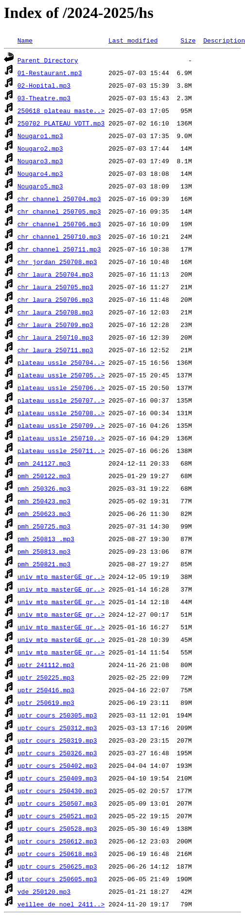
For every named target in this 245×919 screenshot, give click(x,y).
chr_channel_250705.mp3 (59, 211)
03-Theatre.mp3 (44, 97)
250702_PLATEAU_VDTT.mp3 (61, 123)
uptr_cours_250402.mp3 (57, 765)
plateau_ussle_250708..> (61, 412)
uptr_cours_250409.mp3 (57, 778)
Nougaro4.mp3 (40, 173)
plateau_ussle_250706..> (61, 387)
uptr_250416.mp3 (46, 689)
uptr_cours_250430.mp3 (57, 790)
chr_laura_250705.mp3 (55, 286)
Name (25, 40)
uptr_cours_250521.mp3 (57, 815)
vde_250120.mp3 (44, 891)
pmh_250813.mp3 (44, 551)
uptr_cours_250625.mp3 (57, 866)
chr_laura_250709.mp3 (55, 324)
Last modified (133, 40)
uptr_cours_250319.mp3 (57, 740)
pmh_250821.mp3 (44, 564)
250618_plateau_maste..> (61, 110)
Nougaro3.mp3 (40, 160)
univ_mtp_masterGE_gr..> (61, 576)
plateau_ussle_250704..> (61, 362)
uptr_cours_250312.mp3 (57, 727)
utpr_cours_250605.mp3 (57, 878)
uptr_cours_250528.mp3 (57, 828)
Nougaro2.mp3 (40, 148)
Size (187, 40)
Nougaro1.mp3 (40, 135)
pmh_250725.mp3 (44, 526)
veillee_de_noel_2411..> (61, 904)
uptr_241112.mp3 (46, 664)
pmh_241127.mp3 (44, 463)
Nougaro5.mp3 (40, 186)
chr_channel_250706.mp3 (59, 223)
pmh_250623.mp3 (44, 513)
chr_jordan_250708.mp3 (57, 261)
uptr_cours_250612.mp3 (57, 841)
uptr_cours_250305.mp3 (57, 715)
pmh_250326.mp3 (44, 488)
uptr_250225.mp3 (46, 677)
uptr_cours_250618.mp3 (57, 853)
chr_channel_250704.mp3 (59, 198)
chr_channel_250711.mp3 (59, 249)
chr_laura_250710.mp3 (55, 337)
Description (224, 40)
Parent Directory (48, 60)
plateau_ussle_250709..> (61, 425)
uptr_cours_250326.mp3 (57, 752)
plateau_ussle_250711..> (61, 450)
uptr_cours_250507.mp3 (57, 803)
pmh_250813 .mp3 (46, 538)
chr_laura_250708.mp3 (55, 312)
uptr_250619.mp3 (46, 702)
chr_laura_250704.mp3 (55, 274)
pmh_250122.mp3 (44, 475)
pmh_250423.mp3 (44, 501)
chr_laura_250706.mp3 (55, 299)
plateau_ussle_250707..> (61, 400)
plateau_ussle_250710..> (61, 438)
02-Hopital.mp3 (44, 85)
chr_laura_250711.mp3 (55, 349)
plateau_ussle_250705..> (61, 375)
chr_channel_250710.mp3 (59, 236)
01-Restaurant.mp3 (50, 72)
